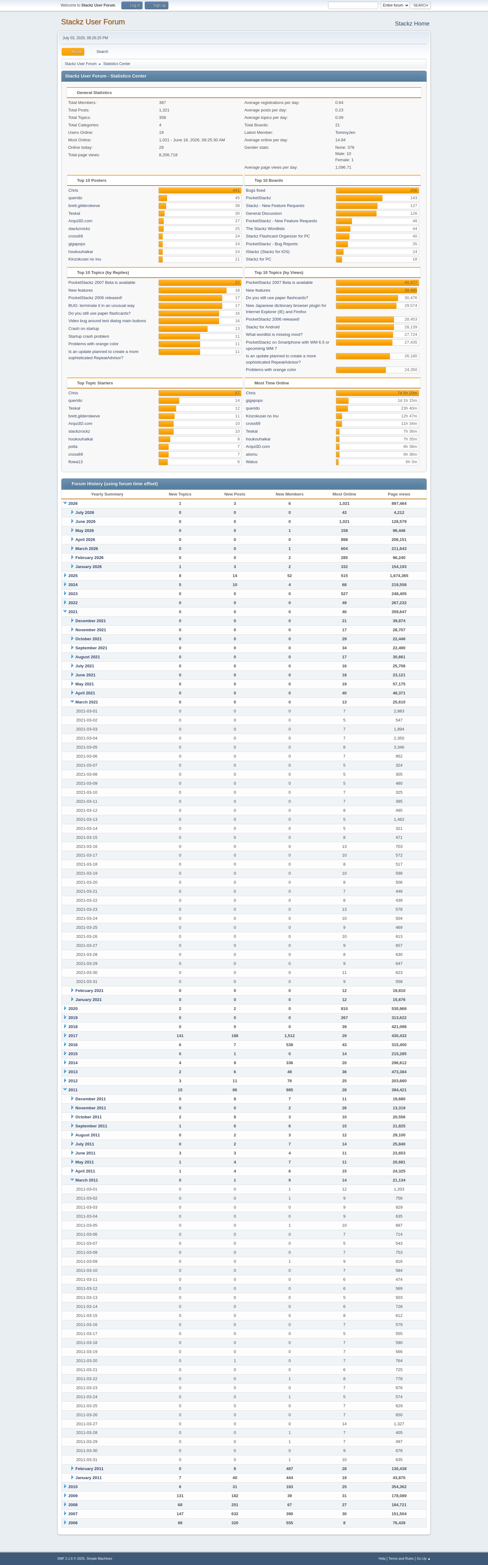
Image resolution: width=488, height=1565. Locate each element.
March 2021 (86, 702)
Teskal (74, 213)
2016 (73, 1044)
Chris (73, 190)
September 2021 (91, 648)
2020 (73, 1008)
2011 (73, 1090)
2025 (73, 575)
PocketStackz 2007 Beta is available (101, 282)
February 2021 (89, 990)
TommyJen (345, 132)
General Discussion (264, 213)
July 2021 (84, 666)
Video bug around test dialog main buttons (107, 320)
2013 (73, 1071)
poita (72, 446)
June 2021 (85, 675)
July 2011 (84, 1144)
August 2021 (87, 657)
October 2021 (88, 639)
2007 (73, 1513)
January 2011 (88, 1477)
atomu (251, 454)
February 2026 (89, 557)
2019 (73, 1017)
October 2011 (88, 1117)
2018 (73, 1026)
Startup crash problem (88, 336)
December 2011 (90, 1099)
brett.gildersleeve (84, 205)
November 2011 (90, 1108)
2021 (73, 611)
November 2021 (90, 629)
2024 (73, 584)
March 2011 (86, 1180)
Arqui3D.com (80, 221)
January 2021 (88, 999)
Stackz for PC (258, 259)
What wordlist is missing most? (274, 334)
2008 (73, 1504)
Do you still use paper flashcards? (99, 313)
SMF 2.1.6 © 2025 (71, 1558)
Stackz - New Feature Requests (275, 205)
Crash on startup (83, 328)
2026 (73, 503)
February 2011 (89, 1468)
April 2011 (85, 1171)
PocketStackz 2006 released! (95, 297)
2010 (73, 1486)
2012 (73, 1081)
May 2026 (84, 530)
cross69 (75, 236)
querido (75, 197)
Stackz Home (412, 23)
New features (80, 290)
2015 (73, 1053)
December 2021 (90, 620)
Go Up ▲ (424, 1558)
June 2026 (85, 521)
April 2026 (85, 539)
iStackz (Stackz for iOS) (268, 251)
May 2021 (84, 684)
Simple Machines (99, 1558)
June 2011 (85, 1153)
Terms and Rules (401, 1558)
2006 (73, 1522)
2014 (73, 1062)
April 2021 (85, 693)
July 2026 (84, 512)
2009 (73, 1495)
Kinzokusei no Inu (84, 259)
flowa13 (75, 461)
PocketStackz (258, 197)
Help (382, 1558)
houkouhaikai (80, 251)
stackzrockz (79, 228)
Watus (251, 461)
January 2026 (88, 566)
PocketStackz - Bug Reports (272, 244)
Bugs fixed (255, 190)
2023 (73, 593)
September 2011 (91, 1126)
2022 (73, 602)
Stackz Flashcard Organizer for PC (278, 236)
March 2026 (86, 548)
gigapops (76, 244)
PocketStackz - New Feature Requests (281, 221)
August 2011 (87, 1135)
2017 (73, 1035)
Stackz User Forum (93, 21)
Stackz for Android (262, 327)
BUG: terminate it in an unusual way (101, 305)
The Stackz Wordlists (265, 228)
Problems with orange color (93, 343)
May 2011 (84, 1162)
